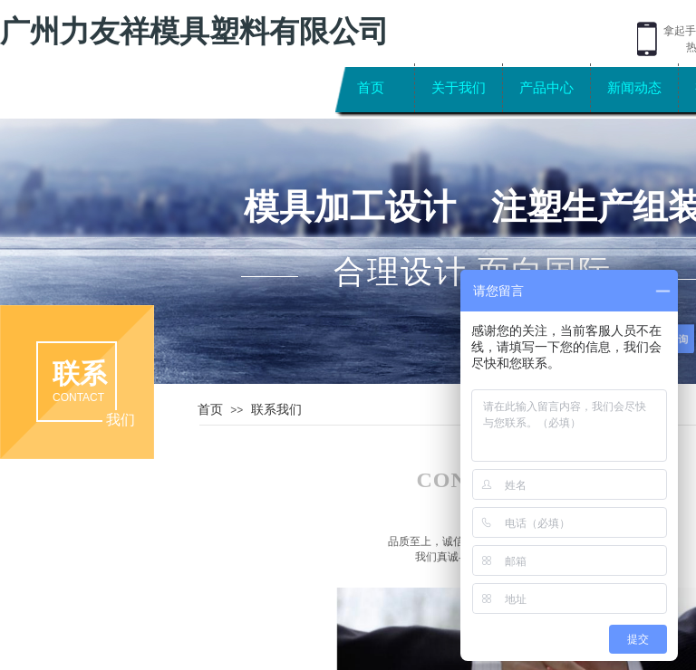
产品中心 (546, 87)
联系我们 (276, 409)
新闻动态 (634, 87)
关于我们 (458, 87)
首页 (370, 87)
